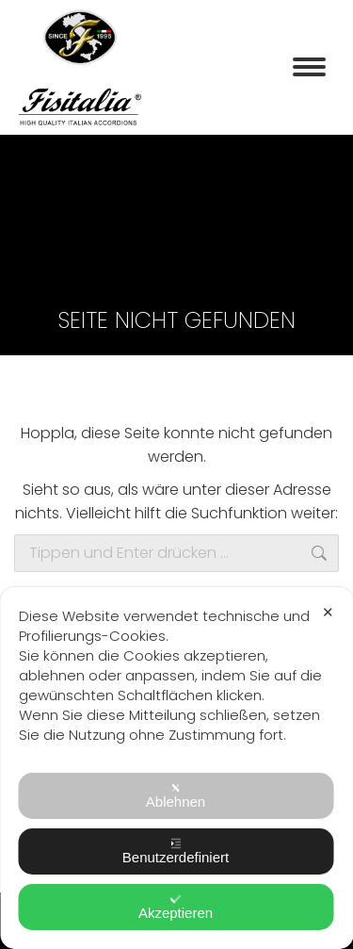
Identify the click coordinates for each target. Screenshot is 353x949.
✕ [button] (328, 612)
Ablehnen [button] (175, 796)
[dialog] (176, 768)
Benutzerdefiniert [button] (175, 851)
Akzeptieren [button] (175, 907)
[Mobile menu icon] (309, 67)
